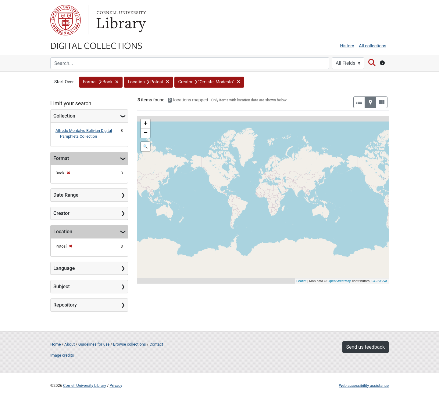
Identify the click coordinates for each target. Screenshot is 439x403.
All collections (372, 46)
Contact (156, 344)
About (69, 344)
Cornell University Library (84, 385)
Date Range (65, 195)
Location (62, 231)
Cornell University (65, 20)
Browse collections (129, 344)
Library (120, 20)
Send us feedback (365, 347)
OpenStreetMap (339, 281)
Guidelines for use (93, 344)
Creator (61, 213)
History (347, 46)
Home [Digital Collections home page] (55, 344)
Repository (65, 305)
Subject (61, 286)
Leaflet (301, 281)
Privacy (115, 385)
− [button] (146, 133)
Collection (64, 116)
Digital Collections (96, 45)
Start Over (64, 82)
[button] (101, 82)
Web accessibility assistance (364, 385)
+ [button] (146, 124)
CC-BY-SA (379, 281)
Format (61, 158)
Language (64, 268)
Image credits (62, 355)
